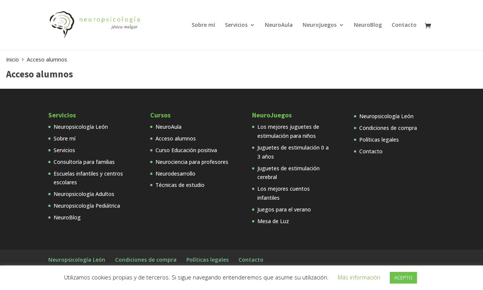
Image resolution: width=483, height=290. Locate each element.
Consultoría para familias (84, 161)
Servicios (236, 25)
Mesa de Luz (273, 221)
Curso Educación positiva (186, 150)
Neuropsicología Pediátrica (87, 205)
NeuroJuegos (320, 25)
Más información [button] (359, 277)
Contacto (404, 25)
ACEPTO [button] (403, 277)
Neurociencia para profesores (191, 161)
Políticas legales (379, 139)
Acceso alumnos (175, 138)
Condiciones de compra (388, 127)
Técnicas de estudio (180, 184)
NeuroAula (279, 25)
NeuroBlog (368, 25)
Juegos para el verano (284, 209)
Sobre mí (203, 25)
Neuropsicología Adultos (84, 193)
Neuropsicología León (81, 126)
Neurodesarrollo (175, 173)
